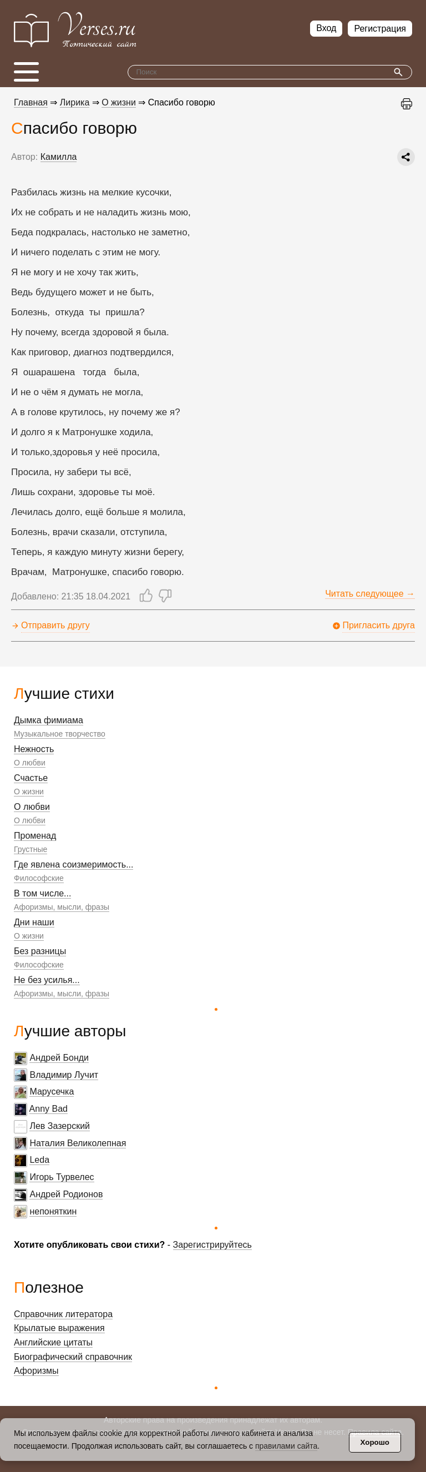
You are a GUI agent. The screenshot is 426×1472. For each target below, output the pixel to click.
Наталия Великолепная (77, 1143)
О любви (29, 762)
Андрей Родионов (66, 1194)
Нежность (34, 749)
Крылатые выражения (59, 1328)
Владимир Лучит (63, 1075)
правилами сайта (286, 1445)
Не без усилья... (47, 980)
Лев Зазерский (59, 1126)
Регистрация (380, 28)
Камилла (58, 157)
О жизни (29, 791)
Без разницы (40, 951)
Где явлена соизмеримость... (73, 864)
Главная (31, 102)
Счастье (31, 778)
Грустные (30, 849)
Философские (39, 878)
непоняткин (53, 1211)
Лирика (75, 102)
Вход (326, 28)
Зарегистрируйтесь (212, 1244)
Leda (39, 1160)
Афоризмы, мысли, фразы (61, 907)
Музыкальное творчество (59, 733)
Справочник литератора (63, 1314)
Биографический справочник (73, 1357)
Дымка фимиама (48, 720)
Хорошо (375, 1442)
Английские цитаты (53, 1342)
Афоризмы (36, 1370)
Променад (35, 835)
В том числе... (42, 893)
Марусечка (51, 1091)
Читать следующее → (370, 593)
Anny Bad (48, 1108)
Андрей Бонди (59, 1057)
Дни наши (34, 922)
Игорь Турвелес (61, 1177)
